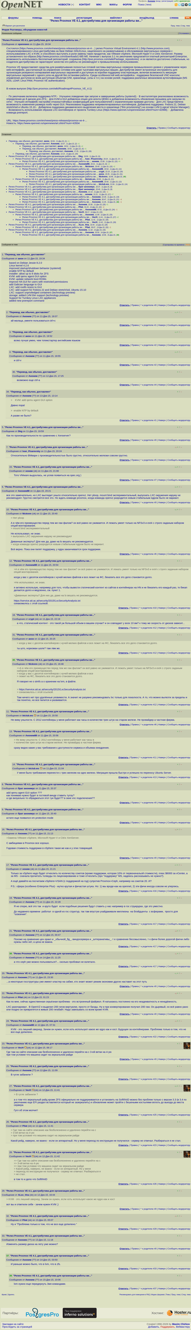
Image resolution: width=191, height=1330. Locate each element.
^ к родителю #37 (148, 1288)
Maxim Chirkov (181, 1324)
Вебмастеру (183, 1326)
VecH (81, 212)
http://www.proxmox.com (154, 48)
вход (158, 1)
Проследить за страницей (17, 1326)
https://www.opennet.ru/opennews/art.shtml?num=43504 (48, 123)
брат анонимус (86, 186)
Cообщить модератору (178, 128)
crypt (101, 171)
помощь (37, 17)
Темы (168, 1295)
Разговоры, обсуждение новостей (28, 29)
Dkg (80, 156)
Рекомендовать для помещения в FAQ (134, 1295)
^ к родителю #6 (148, 554)
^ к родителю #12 (148, 628)
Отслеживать (184, 33)
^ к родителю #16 (148, 891)
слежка (174, 17)
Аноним (55, 143)
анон (46, 141)
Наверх (162, 305)
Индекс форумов (157, 1295)
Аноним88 (83, 164)
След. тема (186, 1295)
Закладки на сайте (13, 1324)
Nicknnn (89, 166)
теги (148, 4)
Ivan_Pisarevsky (93, 159)
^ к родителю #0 (148, 305)
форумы (13, 17)
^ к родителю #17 (148, 924)
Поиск (141, 4)
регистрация (167, 1)
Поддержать (167, 1326)
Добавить (153, 1326)
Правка (162, 128)
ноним (95, 161)
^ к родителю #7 (148, 480)
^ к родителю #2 (148, 345)
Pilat (80, 207)
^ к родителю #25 (148, 1114)
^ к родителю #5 (148, 460)
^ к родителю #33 (148, 1268)
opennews (23, 44)
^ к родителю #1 (148, 325)
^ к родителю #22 (148, 1036)
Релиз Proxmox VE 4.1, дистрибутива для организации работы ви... (43, 156)
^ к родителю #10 (148, 608)
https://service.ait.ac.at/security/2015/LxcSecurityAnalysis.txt (47, 600)
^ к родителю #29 (148, 1229)
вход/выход (146, 17)
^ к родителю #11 (148, 757)
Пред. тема (176, 1295)
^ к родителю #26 (148, 1184)
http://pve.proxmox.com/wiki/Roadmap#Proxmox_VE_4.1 (59, 88)
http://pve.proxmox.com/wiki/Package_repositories (110, 59)
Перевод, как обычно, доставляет (26, 141)
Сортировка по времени (173, 245)
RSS (188, 245)
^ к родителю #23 (148, 1079)
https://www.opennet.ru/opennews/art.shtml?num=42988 (135, 110)
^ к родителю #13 (148, 777)
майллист (116, 17)
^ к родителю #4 (148, 385)
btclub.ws (90, 179)
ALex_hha (83, 224)
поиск (57, 17)
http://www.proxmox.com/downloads (57, 56)
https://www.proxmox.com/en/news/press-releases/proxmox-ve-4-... (57, 48)
